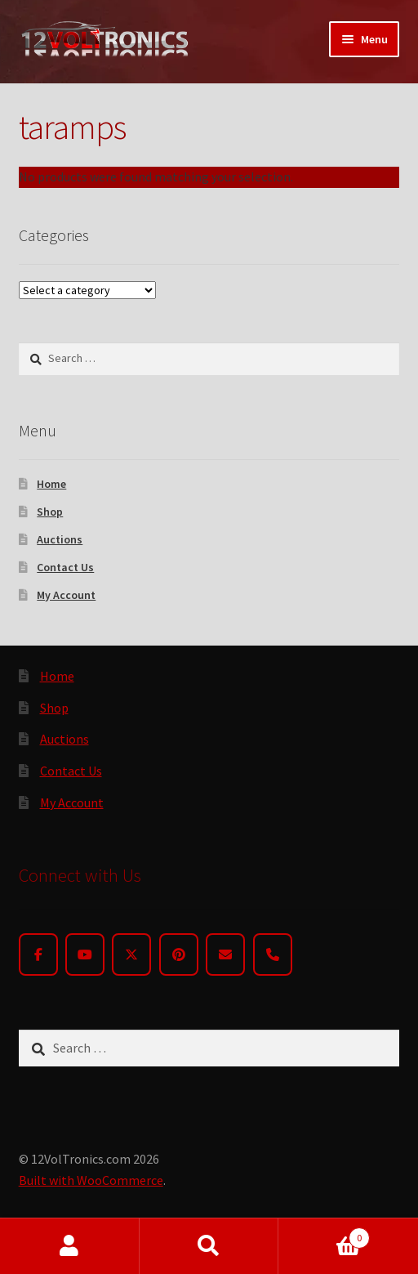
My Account (66, 595)
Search (209, 1246)
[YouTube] (84, 954)
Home (51, 483)
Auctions (59, 539)
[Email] (225, 954)
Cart (323, 1234)
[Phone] (272, 954)
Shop (50, 511)
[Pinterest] (178, 954)
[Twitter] (131, 954)
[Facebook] (38, 954)
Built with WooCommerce (91, 1180)
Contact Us (65, 567)
